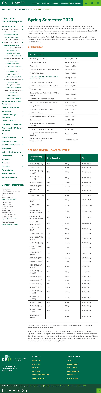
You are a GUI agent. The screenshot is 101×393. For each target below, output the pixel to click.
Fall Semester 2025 (10, 32)
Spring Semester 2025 (13, 95)
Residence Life (71, 374)
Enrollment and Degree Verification (9, 116)
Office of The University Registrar (20, 9)
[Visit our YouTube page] (10, 390)
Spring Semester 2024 (13, 85)
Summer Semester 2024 (14, 87)
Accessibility (82, 386)
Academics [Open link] (56, 3)
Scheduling (5, 163)
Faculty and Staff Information (12, 124)
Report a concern (73, 371)
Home (4, 9)
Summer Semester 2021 (14, 56)
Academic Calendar (8, 26)
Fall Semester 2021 (12, 61)
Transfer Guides (7, 170)
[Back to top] (98, 390)
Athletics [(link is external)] (65, 3)
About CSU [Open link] (36, 3)
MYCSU (69, 360)
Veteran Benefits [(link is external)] (8, 174)
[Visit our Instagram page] (23, 390)
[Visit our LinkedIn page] (18, 390)
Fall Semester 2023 (12, 82)
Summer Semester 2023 (14, 77)
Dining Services (72, 367)
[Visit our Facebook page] (2, 390)
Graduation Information (10, 141)
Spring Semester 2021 (13, 53)
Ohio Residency (7, 156)
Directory (35, 367)
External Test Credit (8, 121)
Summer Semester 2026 (12, 37)
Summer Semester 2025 (14, 98)
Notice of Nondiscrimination (11, 152)
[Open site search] (92, 3)
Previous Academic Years (11, 45)
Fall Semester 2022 (12, 71)
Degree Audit (6, 111)
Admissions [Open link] (46, 3)
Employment (36, 371)
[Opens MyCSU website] (86, 3)
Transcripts (6, 166)
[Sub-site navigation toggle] (22, 26)
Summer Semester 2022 (14, 66)
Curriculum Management (10, 107)
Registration (6, 159)
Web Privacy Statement (35, 386)
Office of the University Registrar (12, 20)
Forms (4, 134)
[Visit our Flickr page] (14, 390)
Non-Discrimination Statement (54, 386)
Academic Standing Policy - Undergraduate (11, 103)
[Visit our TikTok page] (27, 390)
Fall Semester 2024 (12, 92)
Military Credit (7, 148)
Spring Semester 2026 (11, 34)
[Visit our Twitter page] (6, 390)
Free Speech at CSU (38, 378)
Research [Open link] (78, 3)
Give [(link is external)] (72, 3)
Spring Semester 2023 (13, 74)
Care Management (73, 364)
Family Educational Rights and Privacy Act (12, 129)
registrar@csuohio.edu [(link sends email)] (9, 199)
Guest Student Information (11, 145)
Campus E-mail (37, 360)
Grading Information (9, 138)
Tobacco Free (71, 386)
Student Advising (72, 378)
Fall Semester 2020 (12, 50)
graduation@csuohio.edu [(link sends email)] (9, 224)
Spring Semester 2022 (13, 63)
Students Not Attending (10, 177)
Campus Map (36, 364)
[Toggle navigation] (98, 3)
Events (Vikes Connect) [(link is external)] (40, 374)
